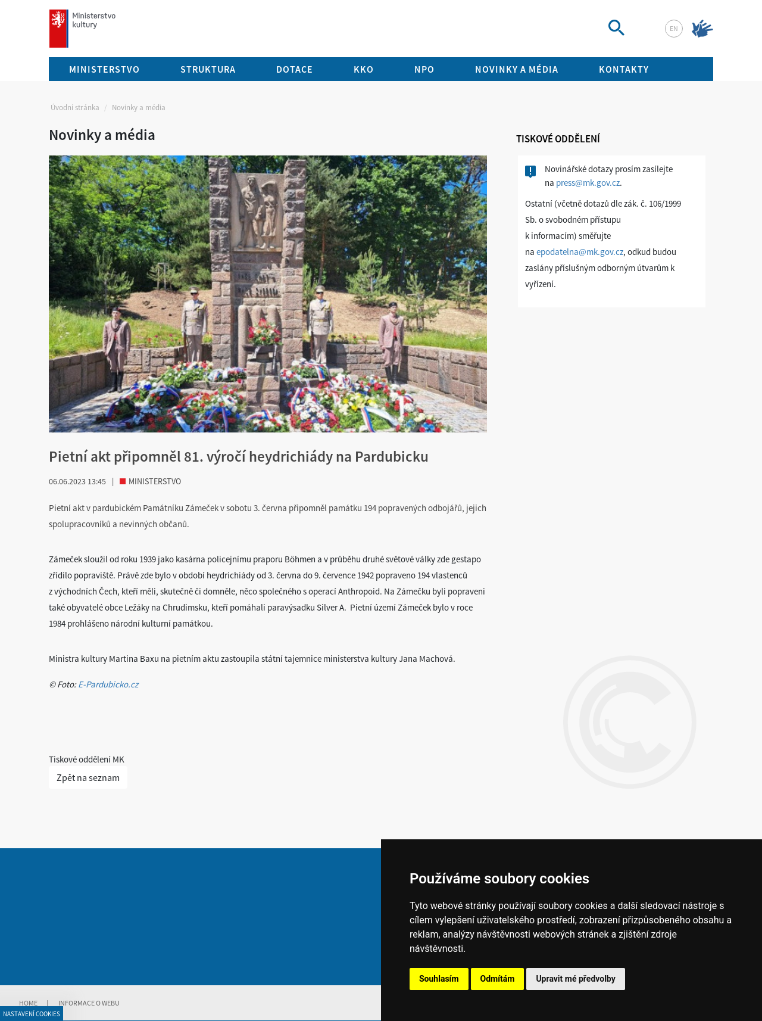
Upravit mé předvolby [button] (575, 978)
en (674, 28)
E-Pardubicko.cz (108, 684)
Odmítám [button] (497, 978)
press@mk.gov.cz (588, 182)
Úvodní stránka (75, 107)
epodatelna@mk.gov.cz (579, 251)
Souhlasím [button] (439, 978)
